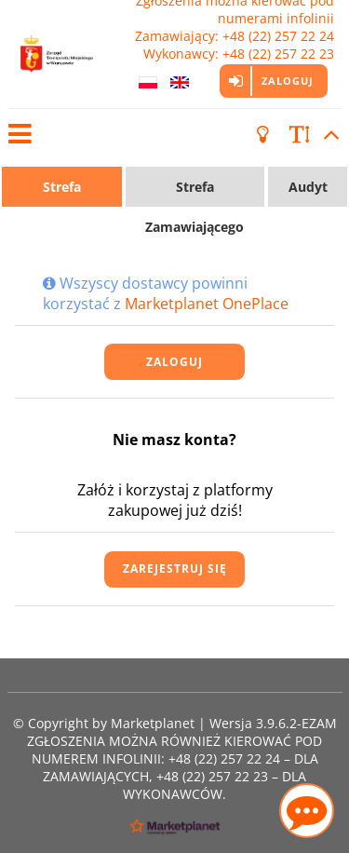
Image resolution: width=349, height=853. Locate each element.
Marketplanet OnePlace (207, 303)
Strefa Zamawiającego (194, 192)
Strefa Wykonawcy (61, 192)
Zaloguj (288, 81)
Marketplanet (153, 723)
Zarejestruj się (175, 568)
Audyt (308, 187)
